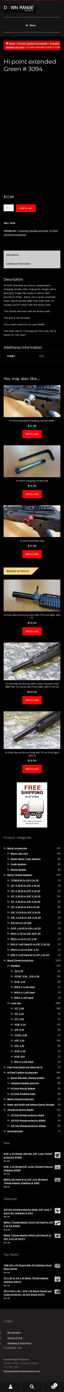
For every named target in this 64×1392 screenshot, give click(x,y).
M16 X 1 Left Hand (23, 997)
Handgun (15, 965)
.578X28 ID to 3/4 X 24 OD (24, 880)
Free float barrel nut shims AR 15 (24, 1067)
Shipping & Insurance (19, 1343)
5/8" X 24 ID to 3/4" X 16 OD (25, 912)
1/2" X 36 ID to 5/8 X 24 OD (25, 907)
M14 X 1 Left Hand (23, 1061)
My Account (14, 1332)
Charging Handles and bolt (33, 230)
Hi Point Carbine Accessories (32, 43)
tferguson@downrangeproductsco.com (22, 1371)
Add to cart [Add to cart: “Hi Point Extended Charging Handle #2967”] (32, 434)
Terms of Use (14, 1337)
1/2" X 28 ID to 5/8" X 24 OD (25, 896)
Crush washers (18, 864)
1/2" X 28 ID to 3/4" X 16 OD (25, 885)
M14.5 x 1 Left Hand (24, 992)
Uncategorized (15, 1131)
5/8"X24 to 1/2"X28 (21, 923)
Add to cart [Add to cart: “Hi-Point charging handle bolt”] (32, 494)
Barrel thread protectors (20, 960)
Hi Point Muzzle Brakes (23, 1088)
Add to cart (25, 208)
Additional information (18, 263)
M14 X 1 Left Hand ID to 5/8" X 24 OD (30, 944)
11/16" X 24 (20, 1024)
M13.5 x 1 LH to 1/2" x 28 (23, 939)
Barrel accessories (17, 848)
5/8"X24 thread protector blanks (28, 1126)
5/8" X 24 (19, 1040)
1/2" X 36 (19, 1019)
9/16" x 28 (19, 1051)
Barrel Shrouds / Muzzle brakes (27, 1078)
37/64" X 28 (20, 1035)
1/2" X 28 (19, 1008)
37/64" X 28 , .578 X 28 (26, 976)
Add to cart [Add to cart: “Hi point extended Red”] (32, 554)
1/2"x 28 (18, 971)
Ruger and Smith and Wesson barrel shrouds (30, 1104)
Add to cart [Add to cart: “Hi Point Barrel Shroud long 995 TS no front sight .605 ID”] (32, 768)
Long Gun (16, 1003)
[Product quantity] (9, 207)
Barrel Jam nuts (19, 853)
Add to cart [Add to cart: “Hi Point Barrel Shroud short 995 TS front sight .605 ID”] (32, 631)
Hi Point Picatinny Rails (23, 1094)
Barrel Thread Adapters (19, 875)
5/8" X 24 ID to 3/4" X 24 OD (26, 917)
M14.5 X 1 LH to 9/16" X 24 (24, 949)
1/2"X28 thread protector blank (27, 1115)
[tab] (32, 255)
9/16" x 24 (19, 981)
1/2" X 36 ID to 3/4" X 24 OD (25, 901)
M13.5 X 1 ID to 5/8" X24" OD (25, 933)
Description (12, 254)
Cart (50, 1384)
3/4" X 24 (19, 1029)
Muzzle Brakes (18, 869)
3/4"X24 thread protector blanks (28, 1120)
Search (32, 1386)
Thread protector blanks (20, 1109)
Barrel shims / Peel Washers (25, 859)
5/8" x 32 (19, 1046)
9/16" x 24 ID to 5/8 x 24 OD (26, 928)
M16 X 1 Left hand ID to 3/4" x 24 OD (30, 955)
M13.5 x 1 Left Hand (24, 987)
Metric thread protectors (20, 1099)
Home (12, 43)
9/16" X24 (19, 1056)
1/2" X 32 (19, 1013)
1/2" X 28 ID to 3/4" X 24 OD (25, 891)
